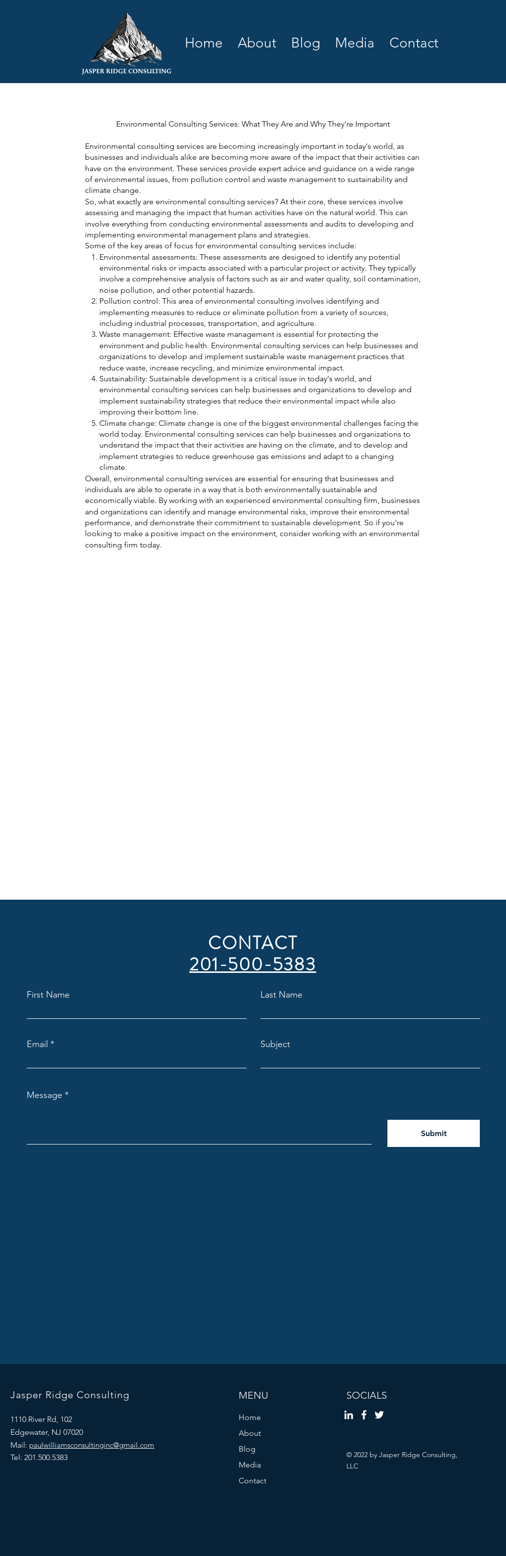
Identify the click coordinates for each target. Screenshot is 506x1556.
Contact (252, 1480)
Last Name (281, 994)
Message (44, 1095)
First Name (48, 994)
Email (37, 1044)
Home (250, 1417)
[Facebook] (364, 1415)
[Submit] (433, 1133)
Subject (275, 1044)
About (250, 1433)
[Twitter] (379, 1415)
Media (250, 1464)
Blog (247, 1449)
